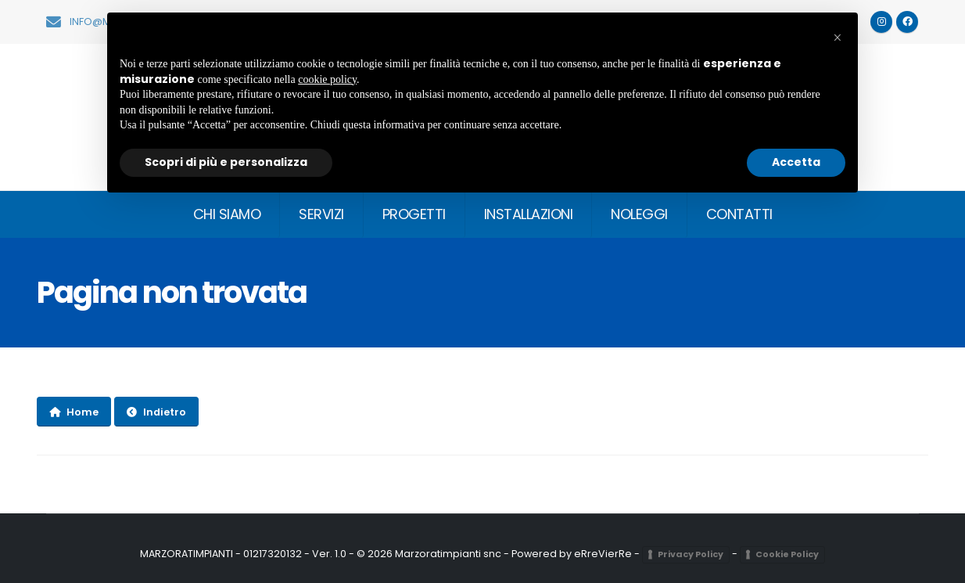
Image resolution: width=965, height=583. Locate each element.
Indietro (156, 412)
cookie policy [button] (327, 79)
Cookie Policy (787, 554)
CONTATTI (739, 214)
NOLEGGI (639, 214)
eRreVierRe (603, 553)
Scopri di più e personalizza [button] (226, 162)
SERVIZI (321, 214)
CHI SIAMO (227, 214)
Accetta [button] (796, 162)
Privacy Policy (690, 554)
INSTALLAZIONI (528, 214)
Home (74, 412)
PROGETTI (414, 214)
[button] (837, 37)
